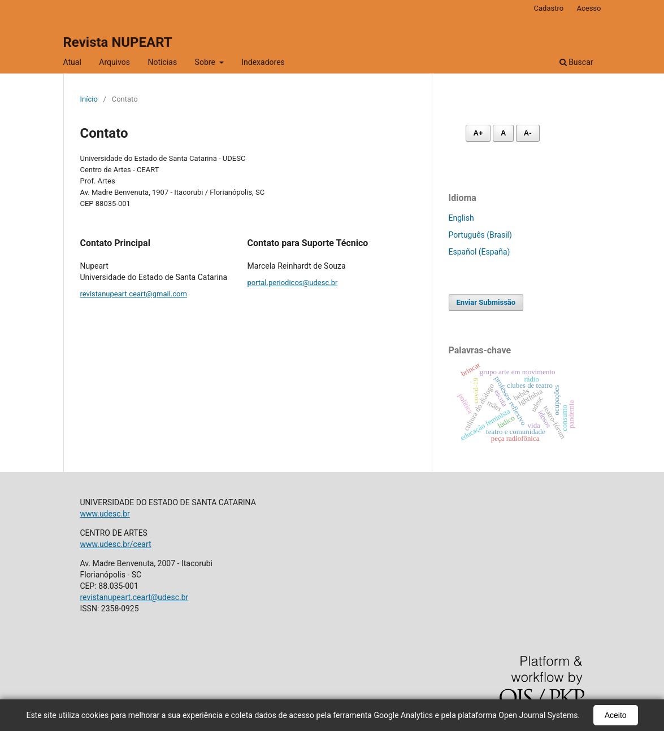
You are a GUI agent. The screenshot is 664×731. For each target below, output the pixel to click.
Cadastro (549, 8)
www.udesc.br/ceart (115, 544)
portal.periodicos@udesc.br (293, 282)
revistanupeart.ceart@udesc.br (134, 597)
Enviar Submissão (486, 302)
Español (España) (479, 251)
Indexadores (263, 62)
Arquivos (114, 62)
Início (89, 99)
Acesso (588, 8)
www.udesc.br (105, 513)
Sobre (206, 62)
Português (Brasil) (480, 234)
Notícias (162, 62)
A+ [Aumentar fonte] (478, 133)
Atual (72, 62)
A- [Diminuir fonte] (528, 133)
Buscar (576, 62)
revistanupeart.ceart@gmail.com (133, 294)
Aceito (616, 715)
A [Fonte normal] (503, 133)
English (461, 217)
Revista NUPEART (117, 42)
